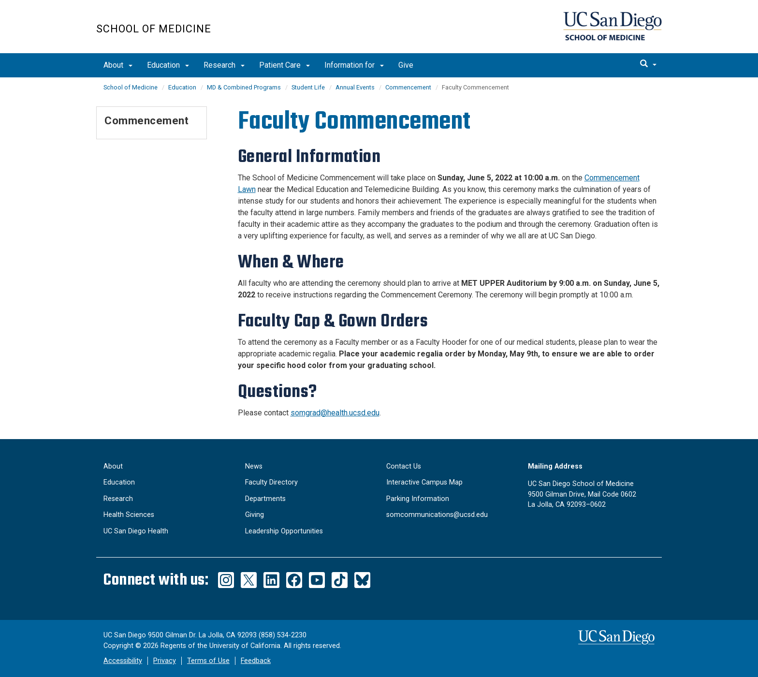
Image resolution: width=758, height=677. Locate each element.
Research (224, 65)
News (253, 466)
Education (168, 65)
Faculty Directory (271, 482)
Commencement (408, 87)
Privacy (164, 661)
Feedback (256, 661)
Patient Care (284, 65)
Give (405, 65)
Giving (254, 515)
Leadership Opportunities (284, 531)
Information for (354, 65)
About (117, 65)
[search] (648, 64)
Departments (265, 499)
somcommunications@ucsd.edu (437, 515)
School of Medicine (153, 29)
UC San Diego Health (135, 531)
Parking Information (417, 499)
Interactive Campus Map (424, 482)
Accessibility (122, 661)
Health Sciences (128, 515)
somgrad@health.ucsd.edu (335, 412)
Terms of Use (208, 661)
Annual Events (355, 87)
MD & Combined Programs (244, 87)
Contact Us (403, 466)
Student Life (308, 87)
